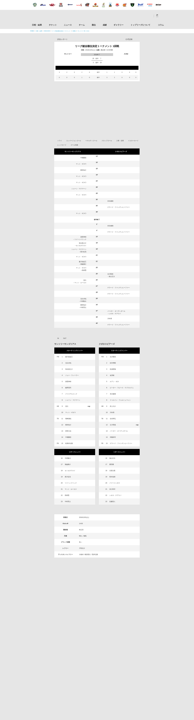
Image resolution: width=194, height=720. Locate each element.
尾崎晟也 (68, 428)
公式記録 (128, 39)
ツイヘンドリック (80, 248)
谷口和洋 (112, 498)
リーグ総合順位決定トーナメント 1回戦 (97, 46)
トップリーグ (49, 613)
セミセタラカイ (81, 255)
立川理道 (113, 434)
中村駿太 (83, 310)
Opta (137, 39)
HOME (32, 31)
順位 (94, 25)
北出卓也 (83, 308)
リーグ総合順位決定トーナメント (61, 31)
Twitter (135, 15)
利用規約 (82, 703)
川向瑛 (109, 328)
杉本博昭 (113, 372)
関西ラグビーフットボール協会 (143, 634)
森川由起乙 (82, 271)
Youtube (149, 15)
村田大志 (68, 440)
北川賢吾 (110, 283)
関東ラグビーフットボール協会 (143, 625)
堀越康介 (83, 273)
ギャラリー (118, 25)
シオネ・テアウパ (115, 323)
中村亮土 (83, 316)
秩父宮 (103, 50)
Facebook (142, 15)
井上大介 (113, 415)
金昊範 (112, 384)
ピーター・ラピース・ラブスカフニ (122, 397)
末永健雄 (110, 210)
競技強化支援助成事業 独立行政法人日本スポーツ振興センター (143, 681)
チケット (53, 25)
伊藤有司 (113, 446)
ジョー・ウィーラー (72, 384)
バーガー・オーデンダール (116, 320)
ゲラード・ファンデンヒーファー (118, 216)
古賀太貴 (112, 480)
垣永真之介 (82, 252)
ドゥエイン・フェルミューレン (120, 409)
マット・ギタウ (81, 173)
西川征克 (83, 261)
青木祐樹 (112, 486)
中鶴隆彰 (83, 167)
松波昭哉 (113, 378)
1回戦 (74, 31)
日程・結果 (37, 25)
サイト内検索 (162, 16)
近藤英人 (112, 511)
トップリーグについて (140, 25)
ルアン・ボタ (114, 391)
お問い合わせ (111, 703)
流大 (84, 289)
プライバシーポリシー (96, 703)
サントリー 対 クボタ (83, 31)
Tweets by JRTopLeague (99, 613)
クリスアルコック (71, 403)
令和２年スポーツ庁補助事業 (143, 691)
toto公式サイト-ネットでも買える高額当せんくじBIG (143, 672)
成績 (105, 25)
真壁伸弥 (83, 246)
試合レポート (62, 39)
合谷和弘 (113, 428)
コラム (161, 25)
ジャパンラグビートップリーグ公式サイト (43, 16)
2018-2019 (47, 31)
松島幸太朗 (69, 452)
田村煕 (84, 279)
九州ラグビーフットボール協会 (143, 644)
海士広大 (112, 286)
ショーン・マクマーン (79, 198)
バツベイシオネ (114, 492)
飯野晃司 (68, 397)
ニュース (68, 25)
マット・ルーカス (80, 292)
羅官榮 (111, 473)
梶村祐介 (83, 179)
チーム (82, 25)
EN (157, 17)
